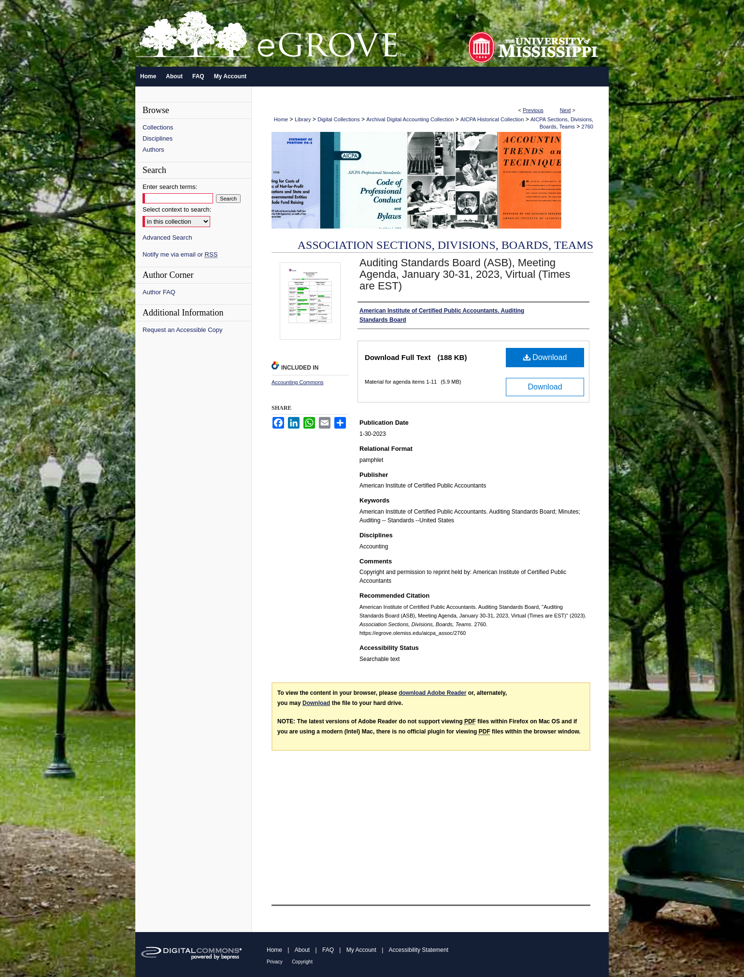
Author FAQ (159, 292)
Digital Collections (338, 119)
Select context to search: (177, 209)
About (302, 950)
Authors (153, 149)
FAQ (328, 950)
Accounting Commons (298, 382)
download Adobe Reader (432, 693)
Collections (158, 127)
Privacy (275, 961)
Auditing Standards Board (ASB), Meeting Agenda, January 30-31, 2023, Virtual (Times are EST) (465, 274)
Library (303, 119)
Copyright (302, 961)
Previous (533, 110)
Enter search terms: (170, 186)
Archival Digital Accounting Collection (410, 119)
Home (281, 119)
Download (545, 357)
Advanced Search (167, 237)
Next (565, 110)
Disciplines (157, 138)
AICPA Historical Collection (492, 119)
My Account (361, 950)
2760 (587, 126)
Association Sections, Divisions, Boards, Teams (445, 245)
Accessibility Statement (418, 950)
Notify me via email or (180, 254)
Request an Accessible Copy (182, 329)
